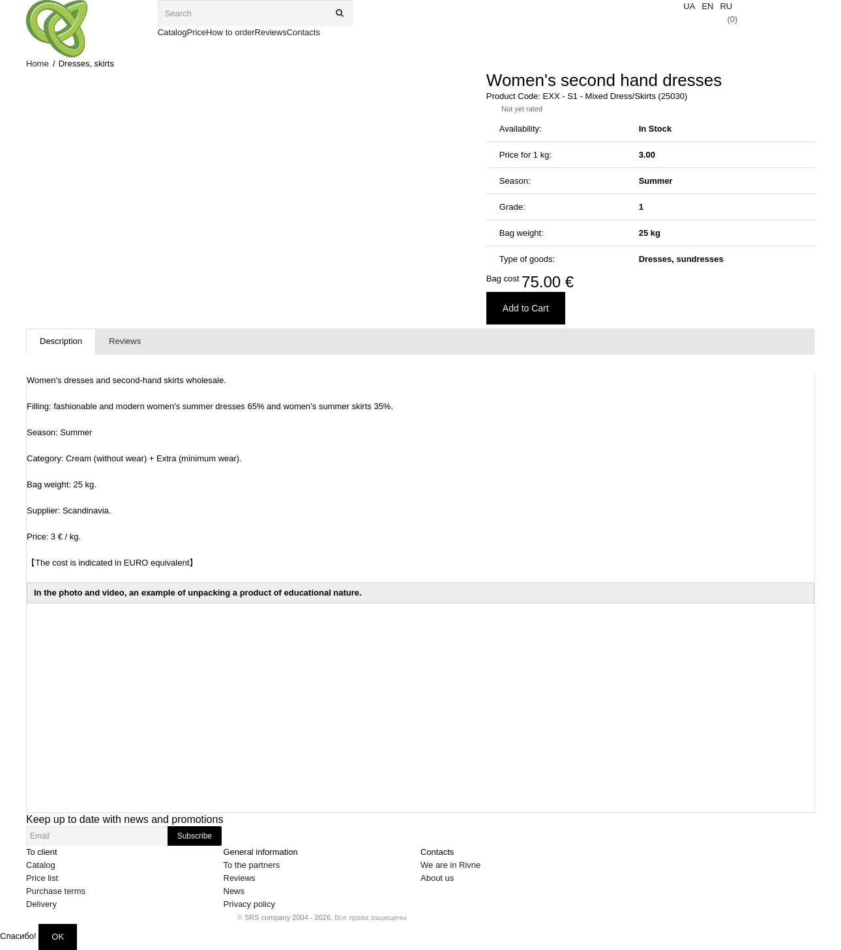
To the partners (252, 865)
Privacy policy (249, 904)
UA (689, 6)
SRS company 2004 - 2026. (288, 917)
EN (707, 6)
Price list (42, 878)
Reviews (240, 878)
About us (437, 878)
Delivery (41, 904)
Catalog (40, 865)
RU (726, 6)
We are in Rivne (450, 865)
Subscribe (194, 836)
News (234, 891)
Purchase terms (55, 891)
